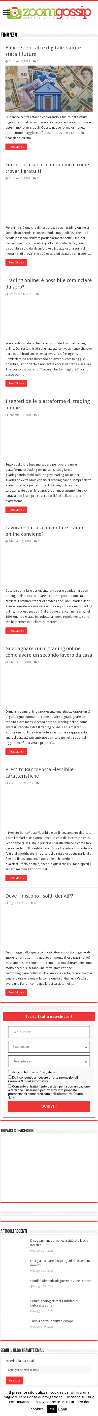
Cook (62, 1409)
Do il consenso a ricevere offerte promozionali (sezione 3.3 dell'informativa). (43, 1079)
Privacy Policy (37, 1072)
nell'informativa (62, 1094)
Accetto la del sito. (35, 1072)
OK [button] (52, 1409)
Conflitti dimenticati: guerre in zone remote (60, 1281)
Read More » (16, 146)
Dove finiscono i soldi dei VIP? (39, 896)
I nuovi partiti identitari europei (52, 1321)
